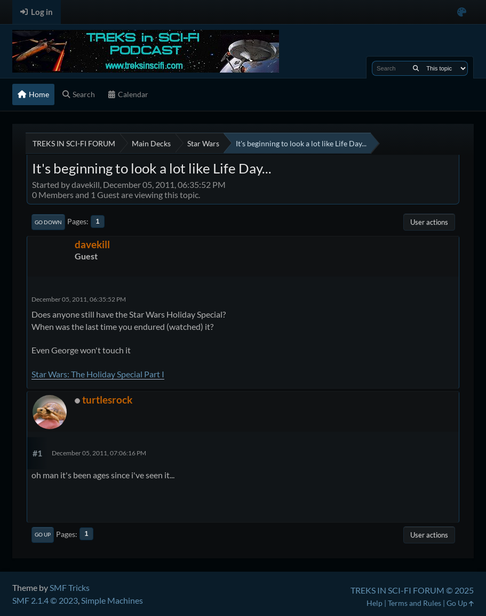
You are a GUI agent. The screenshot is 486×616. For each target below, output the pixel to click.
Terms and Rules (414, 602)
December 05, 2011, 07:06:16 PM (99, 452)
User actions (429, 222)
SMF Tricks (70, 587)
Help (375, 602)
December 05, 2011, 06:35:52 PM (78, 299)
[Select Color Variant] (462, 12)
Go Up (43, 534)
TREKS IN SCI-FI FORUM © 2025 (412, 590)
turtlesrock (107, 399)
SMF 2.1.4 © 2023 (45, 600)
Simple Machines (112, 600)
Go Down (48, 222)
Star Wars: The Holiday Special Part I (97, 374)
